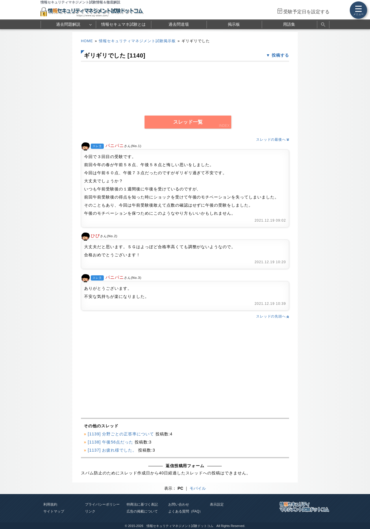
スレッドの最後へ (272, 140)
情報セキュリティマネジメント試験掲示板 (137, 41)
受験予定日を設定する (306, 11)
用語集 (289, 24)
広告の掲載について (142, 511)
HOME (87, 41)
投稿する (280, 55)
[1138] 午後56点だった (110, 442)
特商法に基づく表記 (142, 504)
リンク (90, 511)
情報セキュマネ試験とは (123, 24)
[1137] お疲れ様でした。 (112, 450)
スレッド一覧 (188, 122)
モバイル (198, 488)
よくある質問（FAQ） (185, 511)
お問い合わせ (178, 504)
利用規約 (50, 504)
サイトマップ (53, 511)
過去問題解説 (68, 24)
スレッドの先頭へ (272, 316)
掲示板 (234, 24)
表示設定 (217, 504)
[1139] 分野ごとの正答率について (121, 434)
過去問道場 (179, 24)
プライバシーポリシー (102, 504)
